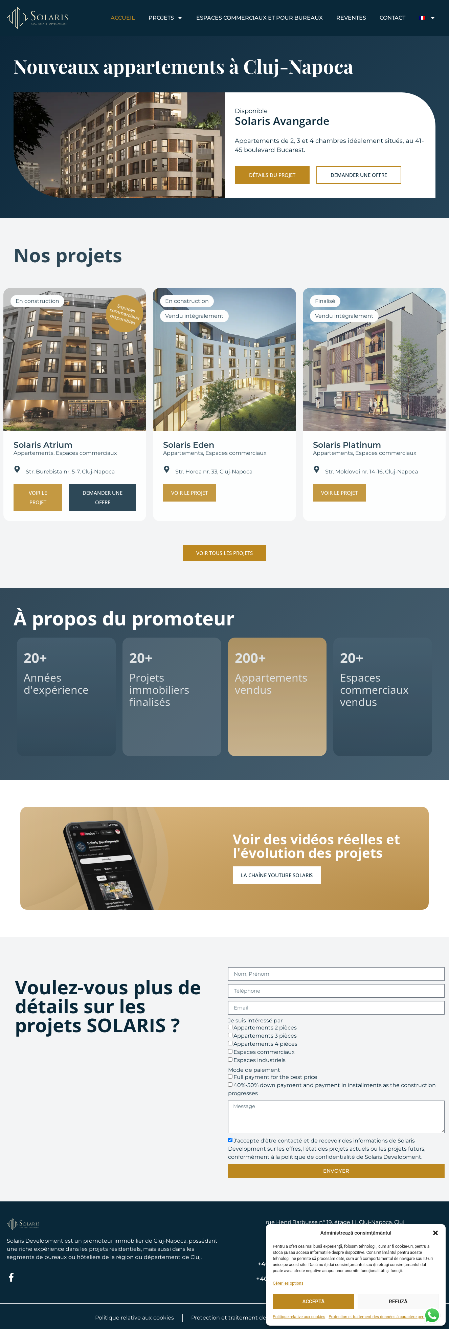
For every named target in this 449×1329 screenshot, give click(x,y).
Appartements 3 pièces (265, 1035)
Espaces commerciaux (264, 1051)
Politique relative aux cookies (299, 1316)
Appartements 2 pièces (265, 1027)
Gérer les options (288, 1283)
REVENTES (351, 18)
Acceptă (313, 1302)
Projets (166, 18)
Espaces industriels (259, 1060)
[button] (435, 1233)
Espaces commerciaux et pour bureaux (259, 18)
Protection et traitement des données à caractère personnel (382, 1316)
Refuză (398, 1302)
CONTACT (392, 18)
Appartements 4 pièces (265, 1043)
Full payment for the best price (275, 1076)
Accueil (123, 18)
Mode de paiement (254, 1070)
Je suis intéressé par (255, 1020)
